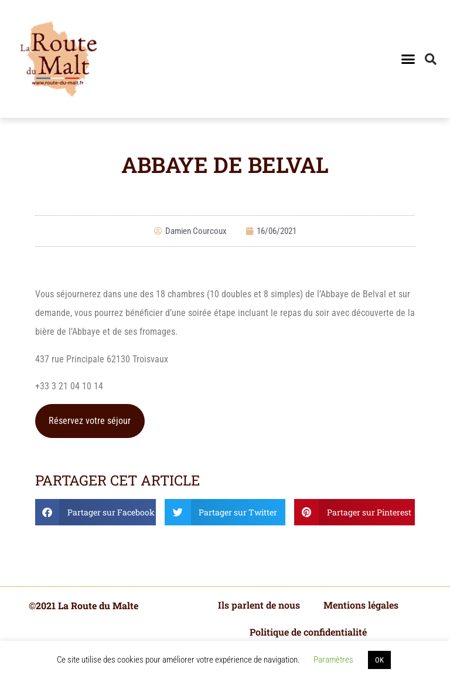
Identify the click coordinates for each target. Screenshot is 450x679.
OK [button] (379, 660)
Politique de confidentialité (308, 632)
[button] (408, 59)
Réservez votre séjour (90, 420)
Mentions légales (360, 605)
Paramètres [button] (333, 659)
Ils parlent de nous (259, 605)
